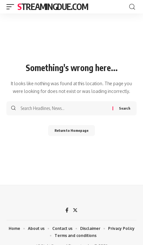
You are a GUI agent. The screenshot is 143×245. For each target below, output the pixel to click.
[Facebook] (67, 210)
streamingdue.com (52, 6)
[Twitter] (75, 210)
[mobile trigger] (11, 7)
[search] (132, 7)
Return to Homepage (71, 130)
